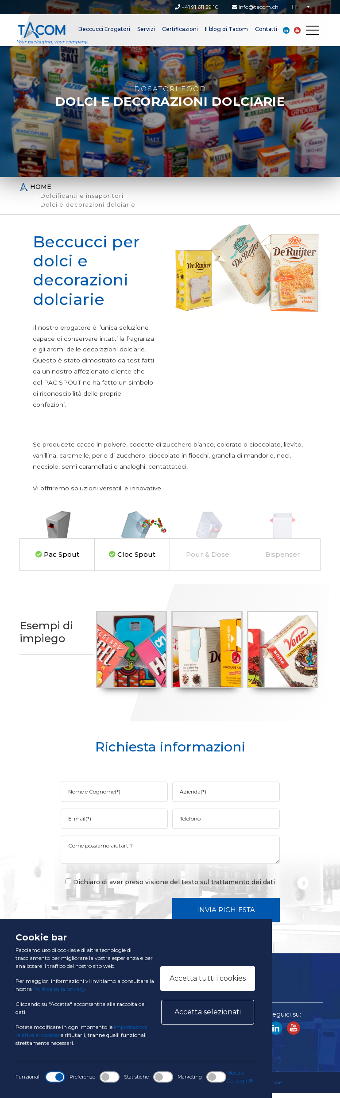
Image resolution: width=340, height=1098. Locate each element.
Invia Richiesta (226, 914)
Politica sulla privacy (59, 989)
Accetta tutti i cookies (208, 978)
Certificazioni (180, 29)
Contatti (266, 29)
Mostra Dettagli (239, 1076)
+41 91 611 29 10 (197, 7)
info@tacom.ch (255, 7)
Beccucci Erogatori (104, 29)
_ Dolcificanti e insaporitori (79, 195)
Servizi (146, 29)
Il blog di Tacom (226, 29)
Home (35, 187)
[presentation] (132, 914)
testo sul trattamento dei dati (228, 887)
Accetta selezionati (207, 1012)
